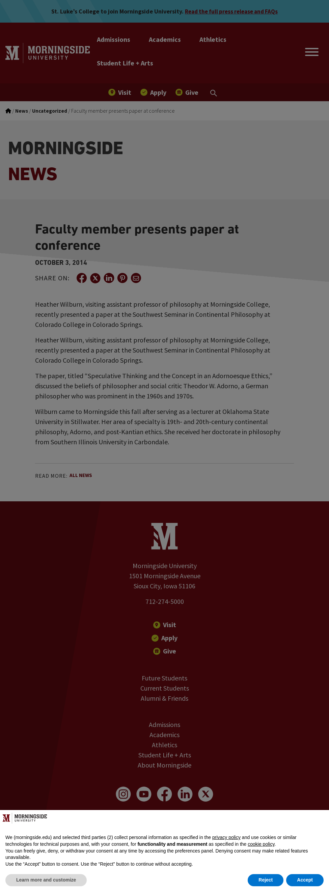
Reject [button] (265, 880)
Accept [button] (305, 880)
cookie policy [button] (261, 844)
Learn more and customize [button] (46, 880)
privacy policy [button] (226, 837)
